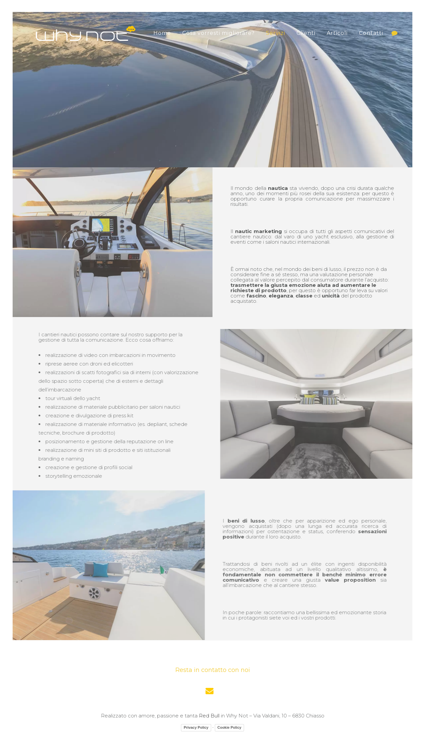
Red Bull (209, 715)
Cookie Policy (229, 727)
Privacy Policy (196, 727)
